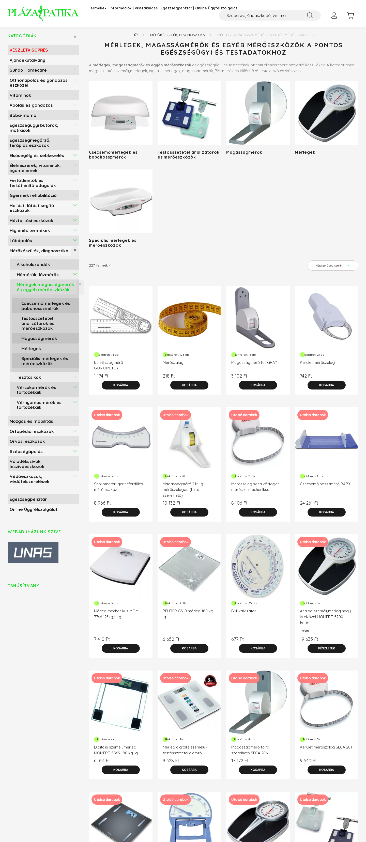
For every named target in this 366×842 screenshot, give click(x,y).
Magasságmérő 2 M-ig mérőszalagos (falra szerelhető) (183, 492)
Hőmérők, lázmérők (38, 276)
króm (305, 632)
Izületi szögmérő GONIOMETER (108, 367)
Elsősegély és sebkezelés (37, 157)
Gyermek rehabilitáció (33, 197)
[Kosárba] (121, 387)
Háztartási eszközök (31, 222)
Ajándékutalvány (27, 62)
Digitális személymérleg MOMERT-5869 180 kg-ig (116, 752)
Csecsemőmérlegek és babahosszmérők (45, 308)
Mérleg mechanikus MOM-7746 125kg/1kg (117, 616)
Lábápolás (21, 242)
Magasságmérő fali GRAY (254, 364)
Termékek (97, 8)
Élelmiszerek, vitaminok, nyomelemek (35, 170)
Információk (121, 8)
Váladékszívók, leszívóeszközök (27, 466)
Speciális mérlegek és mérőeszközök (44, 363)
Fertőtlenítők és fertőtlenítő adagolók (33, 185)
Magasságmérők (39, 340)
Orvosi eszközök (27, 443)
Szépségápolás (26, 453)
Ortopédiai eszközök (32, 433)
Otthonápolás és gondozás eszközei (39, 84)
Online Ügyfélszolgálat (216, 8)
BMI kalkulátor (243, 613)
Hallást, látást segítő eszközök (32, 210)
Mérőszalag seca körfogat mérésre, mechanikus (255, 489)
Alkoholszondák (33, 266)
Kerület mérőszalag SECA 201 (326, 749)
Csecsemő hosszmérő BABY (325, 486)
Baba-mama (23, 117)
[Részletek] (327, 650)
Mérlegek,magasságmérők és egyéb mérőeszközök (45, 289)
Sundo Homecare (28, 72)
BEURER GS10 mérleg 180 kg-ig (189, 616)
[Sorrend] (333, 267)
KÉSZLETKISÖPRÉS (29, 52)
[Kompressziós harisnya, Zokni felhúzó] (270, 15)
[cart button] (350, 15)
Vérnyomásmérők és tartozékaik (39, 407)
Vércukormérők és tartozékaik (36, 392)
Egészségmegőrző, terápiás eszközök (30, 144)
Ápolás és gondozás (31, 107)
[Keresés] (310, 15)
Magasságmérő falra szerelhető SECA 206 (250, 752)
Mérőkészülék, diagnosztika (39, 252)
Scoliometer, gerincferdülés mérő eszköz (118, 489)
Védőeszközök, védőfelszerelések (29, 481)
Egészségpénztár (176, 8)
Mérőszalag (173, 364)
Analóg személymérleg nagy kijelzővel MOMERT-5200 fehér (325, 619)
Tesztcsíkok (29, 379)
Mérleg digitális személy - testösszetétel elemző (185, 752)
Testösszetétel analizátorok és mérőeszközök (37, 325)
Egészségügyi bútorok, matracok (34, 129)
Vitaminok (20, 97)
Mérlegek (31, 350)
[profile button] (334, 15)
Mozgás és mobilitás (31, 423)
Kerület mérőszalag (317, 364)
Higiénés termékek (30, 232)
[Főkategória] (136, 37)
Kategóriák (22, 38)
